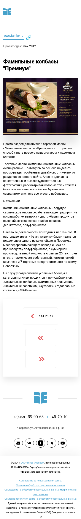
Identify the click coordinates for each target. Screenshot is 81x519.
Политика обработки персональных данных (40, 485)
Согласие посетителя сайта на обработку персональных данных (40, 498)
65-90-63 (39, 416)
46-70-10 (59, 416)
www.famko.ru (14, 35)
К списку (42, 316)
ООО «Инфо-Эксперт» (32, 462)
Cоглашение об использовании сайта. (41, 480)
